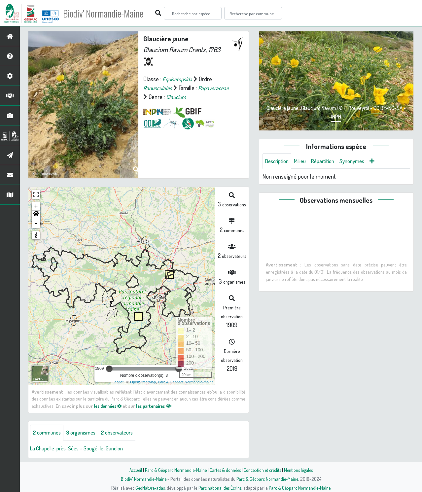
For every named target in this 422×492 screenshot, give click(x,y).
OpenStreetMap (143, 382)
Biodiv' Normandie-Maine (108, 13)
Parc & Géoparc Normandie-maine (186, 382)
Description (278, 161)
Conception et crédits (263, 470)
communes (48, 432)
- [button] (36, 224)
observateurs (124, 432)
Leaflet (118, 382)
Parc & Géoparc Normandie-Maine (173, 470)
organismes (85, 432)
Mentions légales (300, 470)
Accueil (132, 470)
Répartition (328, 161)
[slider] (109, 369)
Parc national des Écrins (220, 488)
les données (109, 406)
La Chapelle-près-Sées (57, 448)
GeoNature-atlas (148, 488)
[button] (36, 215)
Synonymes (360, 161)
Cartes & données (224, 470)
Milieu (303, 161)
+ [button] (36, 206)
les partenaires (159, 406)
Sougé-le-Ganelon (110, 448)
